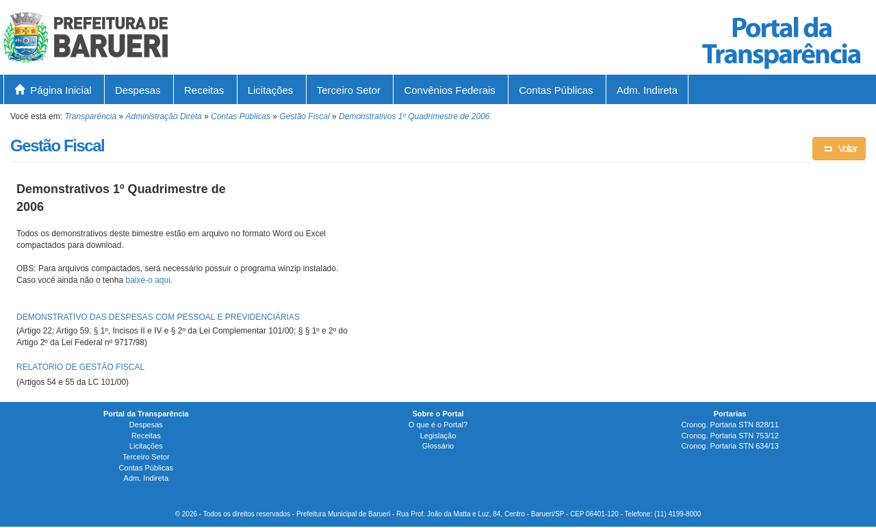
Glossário (438, 446)
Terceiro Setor (349, 90)
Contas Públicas (556, 90)
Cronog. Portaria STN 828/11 (729, 424)
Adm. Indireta (647, 90)
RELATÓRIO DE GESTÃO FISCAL (80, 367)
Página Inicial (53, 90)
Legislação (438, 435)
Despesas (138, 90)
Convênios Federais (449, 90)
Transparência (90, 116)
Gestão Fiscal (304, 116)
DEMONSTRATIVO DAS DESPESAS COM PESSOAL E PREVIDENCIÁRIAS (158, 317)
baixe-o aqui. (148, 280)
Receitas (204, 90)
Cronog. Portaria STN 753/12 (729, 435)
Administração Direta (164, 116)
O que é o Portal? (438, 424)
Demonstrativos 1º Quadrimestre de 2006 (414, 116)
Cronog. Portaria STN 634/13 (729, 446)
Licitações (271, 90)
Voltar (839, 148)
